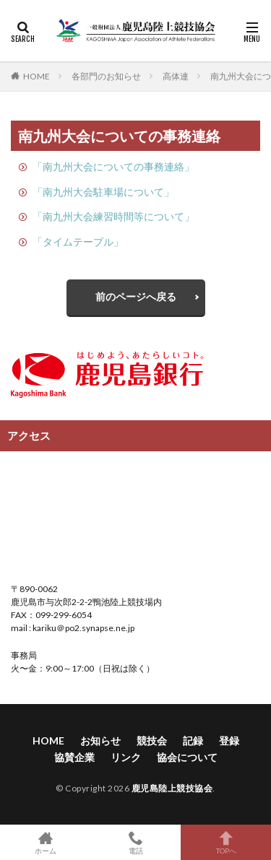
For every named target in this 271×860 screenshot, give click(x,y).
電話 (135, 842)
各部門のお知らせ (106, 76)
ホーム (45, 842)
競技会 (152, 740)
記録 (193, 740)
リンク (126, 757)
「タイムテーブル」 (78, 241)
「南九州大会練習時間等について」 (113, 216)
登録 (229, 740)
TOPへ (226, 842)
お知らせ (100, 740)
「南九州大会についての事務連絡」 (113, 166)
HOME (36, 75)
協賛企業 (74, 757)
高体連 (176, 76)
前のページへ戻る (135, 296)
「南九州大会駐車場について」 (103, 192)
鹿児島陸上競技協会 (172, 788)
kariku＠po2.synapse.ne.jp (82, 627)
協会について (187, 757)
